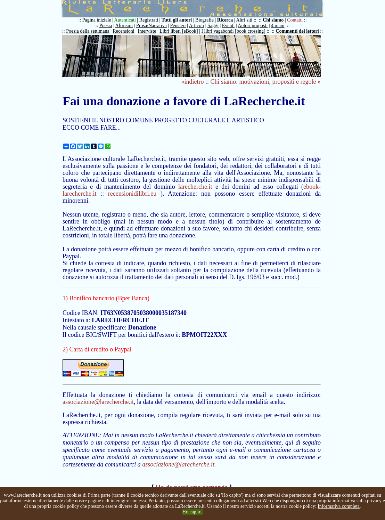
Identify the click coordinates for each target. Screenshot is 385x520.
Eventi (228, 25)
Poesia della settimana (87, 31)
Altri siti (244, 20)
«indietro (192, 81)
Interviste (147, 31)
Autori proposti (253, 25)
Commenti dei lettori (297, 31)
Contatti (295, 20)
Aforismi (124, 25)
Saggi (213, 25)
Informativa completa (339, 506)
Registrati (148, 20)
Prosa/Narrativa (151, 25)
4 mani (278, 25)
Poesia (105, 25)
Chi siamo (273, 20)
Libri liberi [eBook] (178, 31)
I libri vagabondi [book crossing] (233, 31)
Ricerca (225, 20)
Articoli (196, 25)
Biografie (204, 20)
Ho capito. (192, 511)
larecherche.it (195, 186)
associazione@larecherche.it (98, 401)
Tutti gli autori (177, 20)
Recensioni (123, 31)
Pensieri (178, 25)
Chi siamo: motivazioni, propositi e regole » (266, 81)
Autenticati (125, 20)
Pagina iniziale (96, 20)
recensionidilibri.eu (132, 193)
